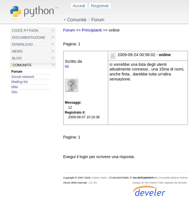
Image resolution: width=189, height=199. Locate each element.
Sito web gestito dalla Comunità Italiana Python (160, 177)
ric (67, 66)
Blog (17, 58)
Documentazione (28, 37)
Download (22, 44)
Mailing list (19, 82)
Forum (16, 71)
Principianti (92, 30)
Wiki (14, 87)
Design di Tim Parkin (145, 182)
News (17, 51)
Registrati (100, 5)
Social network (22, 77)
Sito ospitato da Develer (173, 182)
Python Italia (99, 177)
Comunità (21, 65)
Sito (14, 92)
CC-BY (93, 182)
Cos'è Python (25, 30)
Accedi (79, 5)
